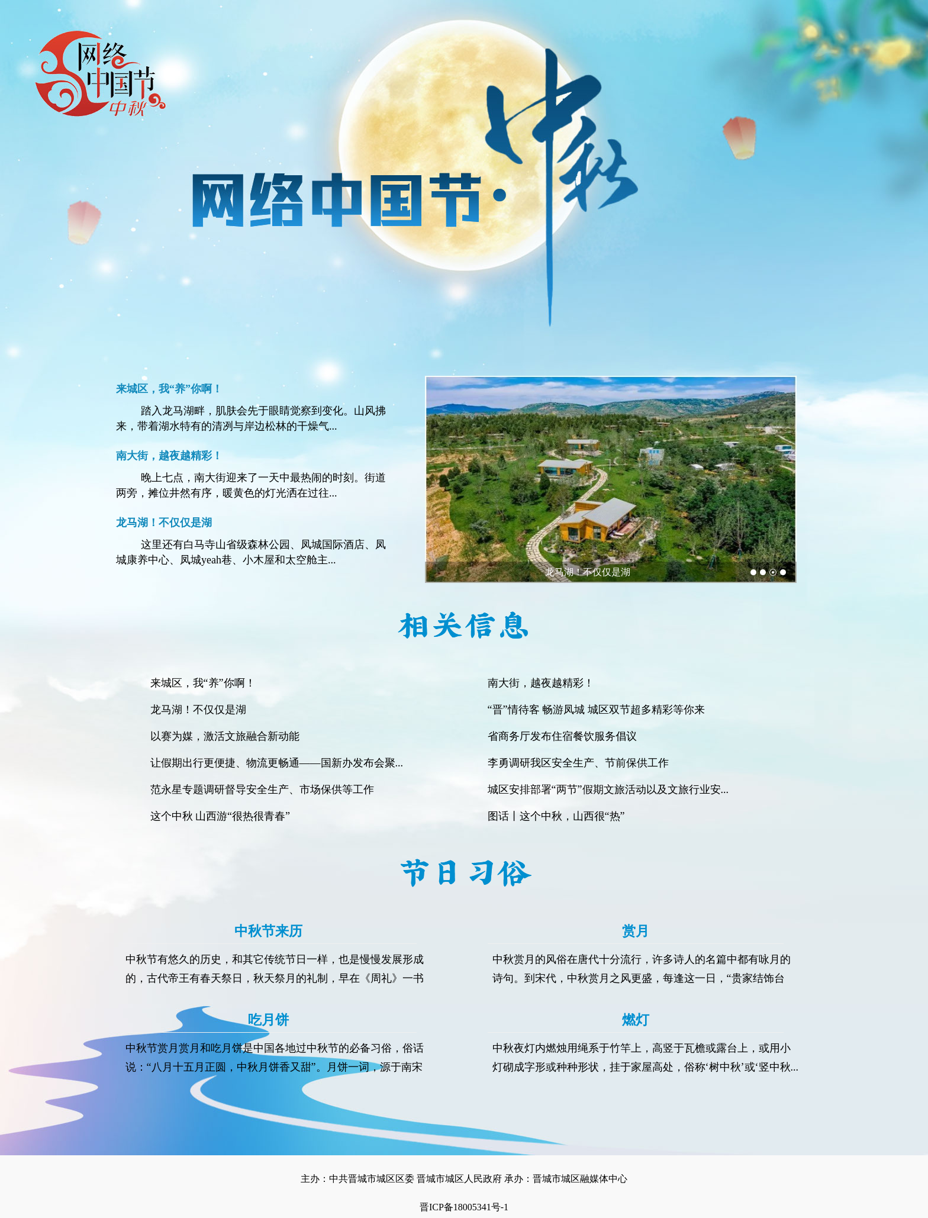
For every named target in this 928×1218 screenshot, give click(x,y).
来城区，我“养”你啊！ (203, 683)
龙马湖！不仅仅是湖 (587, 572)
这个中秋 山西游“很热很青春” (220, 816)
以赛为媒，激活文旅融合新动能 (224, 736)
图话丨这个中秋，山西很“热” (556, 816)
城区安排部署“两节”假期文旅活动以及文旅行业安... (608, 789)
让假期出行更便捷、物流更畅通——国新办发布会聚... (277, 763)
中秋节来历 (268, 931)
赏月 (635, 931)
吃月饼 (268, 1020)
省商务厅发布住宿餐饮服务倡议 (562, 736)
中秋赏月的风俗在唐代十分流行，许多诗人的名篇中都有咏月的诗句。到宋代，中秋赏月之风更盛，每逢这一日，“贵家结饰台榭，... (641, 978)
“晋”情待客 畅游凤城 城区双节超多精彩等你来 (596, 710)
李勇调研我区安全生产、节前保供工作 (578, 763)
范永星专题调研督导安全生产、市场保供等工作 (262, 789)
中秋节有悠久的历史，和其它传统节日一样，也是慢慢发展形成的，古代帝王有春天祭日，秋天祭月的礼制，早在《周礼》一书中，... (274, 978)
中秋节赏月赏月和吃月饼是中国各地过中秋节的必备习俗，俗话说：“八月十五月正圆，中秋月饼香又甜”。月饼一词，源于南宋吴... (274, 1067)
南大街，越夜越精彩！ (541, 683)
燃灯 (635, 1020)
